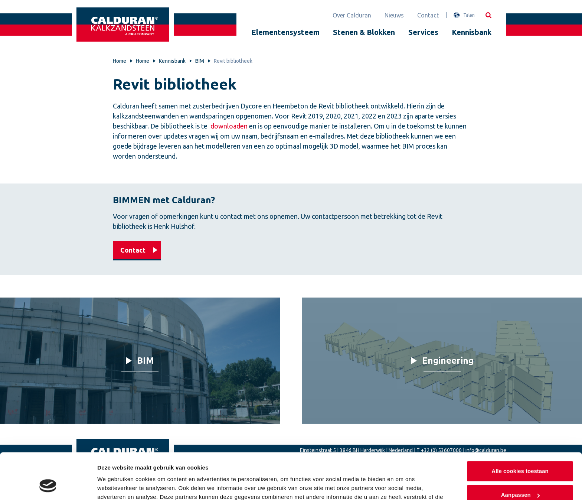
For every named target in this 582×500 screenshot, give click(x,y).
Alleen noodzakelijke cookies (520, 477)
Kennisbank (471, 32)
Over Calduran (352, 15)
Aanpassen (520, 453)
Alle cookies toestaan (519, 430)
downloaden (229, 126)
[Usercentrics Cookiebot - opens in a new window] (48, 485)
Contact (428, 15)
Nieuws (394, 15)
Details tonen (115, 485)
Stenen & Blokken (364, 32)
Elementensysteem (285, 32)
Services (423, 32)
